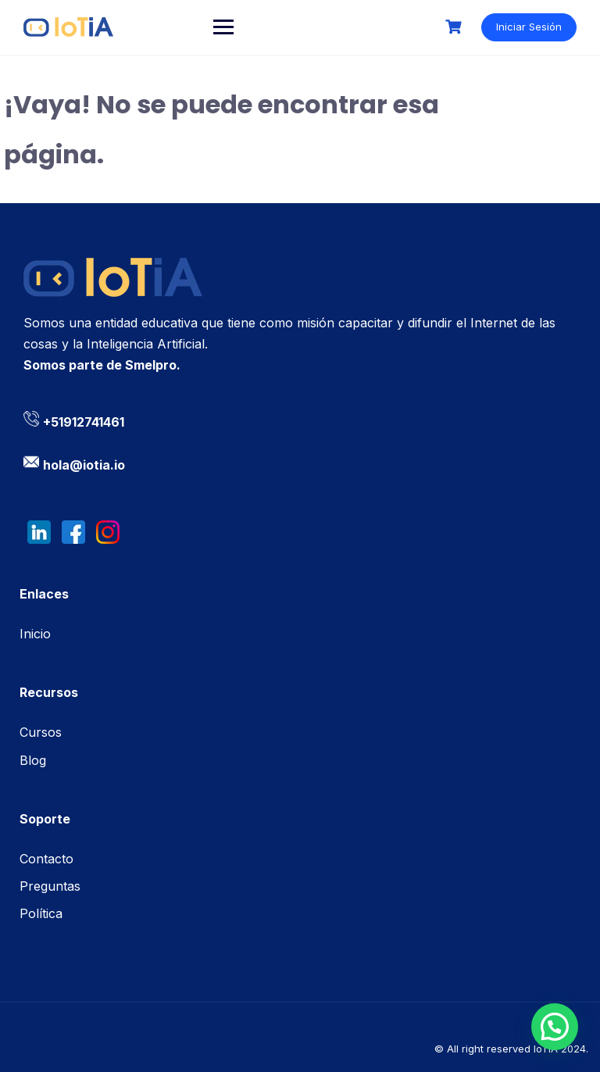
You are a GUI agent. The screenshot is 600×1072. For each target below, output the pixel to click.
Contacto (46, 859)
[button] (554, 1026)
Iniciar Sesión (529, 26)
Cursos (41, 732)
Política (41, 913)
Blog (33, 760)
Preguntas (50, 886)
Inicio (35, 633)
